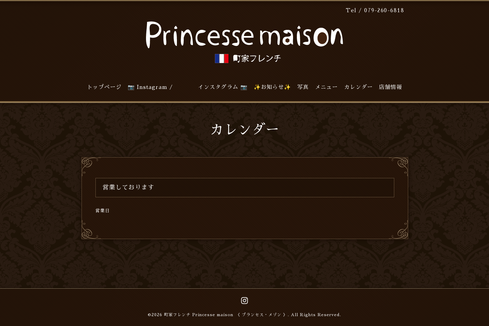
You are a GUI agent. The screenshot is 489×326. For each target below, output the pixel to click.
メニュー (326, 87)
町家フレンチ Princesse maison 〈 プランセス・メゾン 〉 (226, 315)
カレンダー (358, 87)
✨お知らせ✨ (272, 87)
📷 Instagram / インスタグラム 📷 (188, 87)
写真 (303, 87)
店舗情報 (390, 87)
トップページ (104, 87)
